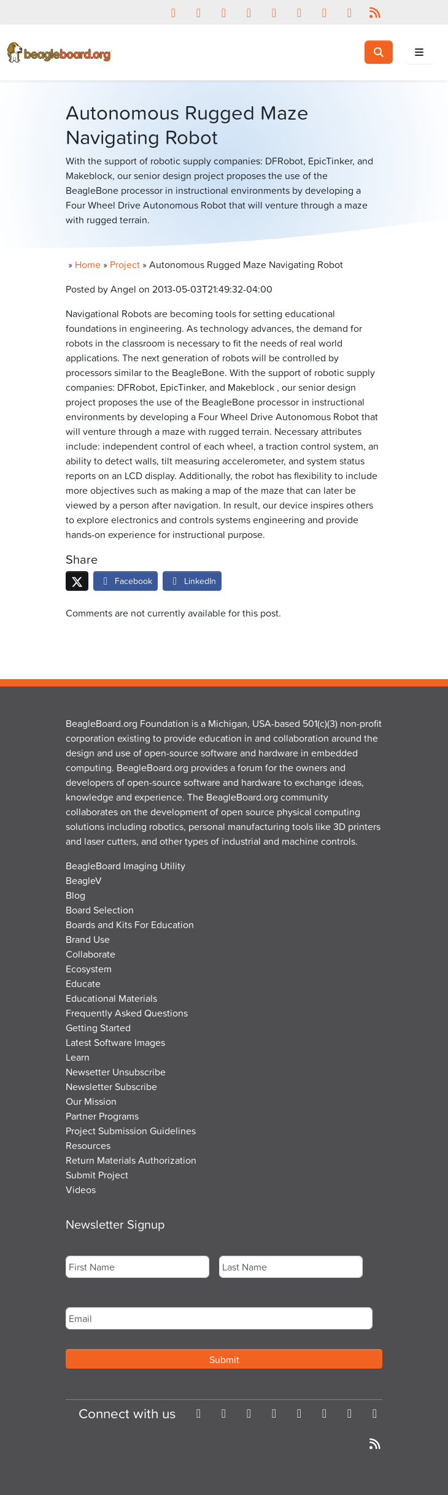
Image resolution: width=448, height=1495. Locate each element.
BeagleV (84, 880)
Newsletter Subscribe (111, 1086)
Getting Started (98, 1027)
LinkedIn (192, 580)
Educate (83, 983)
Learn (78, 1057)
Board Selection (100, 910)
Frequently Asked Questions (127, 1013)
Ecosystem (89, 968)
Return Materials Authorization (131, 1160)
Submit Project (97, 1175)
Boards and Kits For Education (130, 924)
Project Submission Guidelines (131, 1130)
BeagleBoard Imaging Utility (125, 865)
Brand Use (88, 939)
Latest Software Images (115, 1042)
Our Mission (91, 1101)
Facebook (125, 580)
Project (125, 264)
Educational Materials (111, 998)
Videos (81, 1189)
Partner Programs (102, 1116)
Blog (75, 895)
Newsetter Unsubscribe (116, 1071)
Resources (88, 1145)
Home (88, 264)
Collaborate (90, 954)
